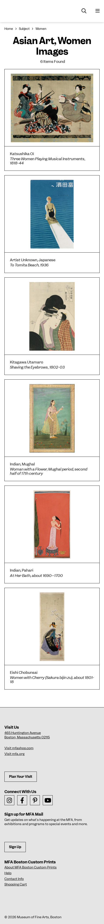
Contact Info (14, 879)
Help (7, 873)
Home (8, 29)
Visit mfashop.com (18, 748)
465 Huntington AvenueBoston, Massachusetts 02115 (27, 735)
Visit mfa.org (14, 754)
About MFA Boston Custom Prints (30, 867)
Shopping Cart (15, 884)
